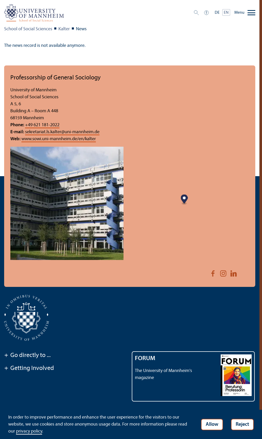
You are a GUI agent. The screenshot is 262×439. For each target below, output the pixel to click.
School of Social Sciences (28, 29)
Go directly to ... (27, 355)
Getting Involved (29, 368)
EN (226, 13)
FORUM (145, 358)
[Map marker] (184, 199)
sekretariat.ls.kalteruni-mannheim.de (62, 132)
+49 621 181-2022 (42, 125)
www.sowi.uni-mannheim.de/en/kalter (58, 139)
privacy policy (29, 431)
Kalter (64, 29)
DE (217, 13)
